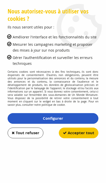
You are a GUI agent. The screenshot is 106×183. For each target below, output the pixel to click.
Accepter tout (78, 132)
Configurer (53, 118)
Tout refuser (25, 132)
